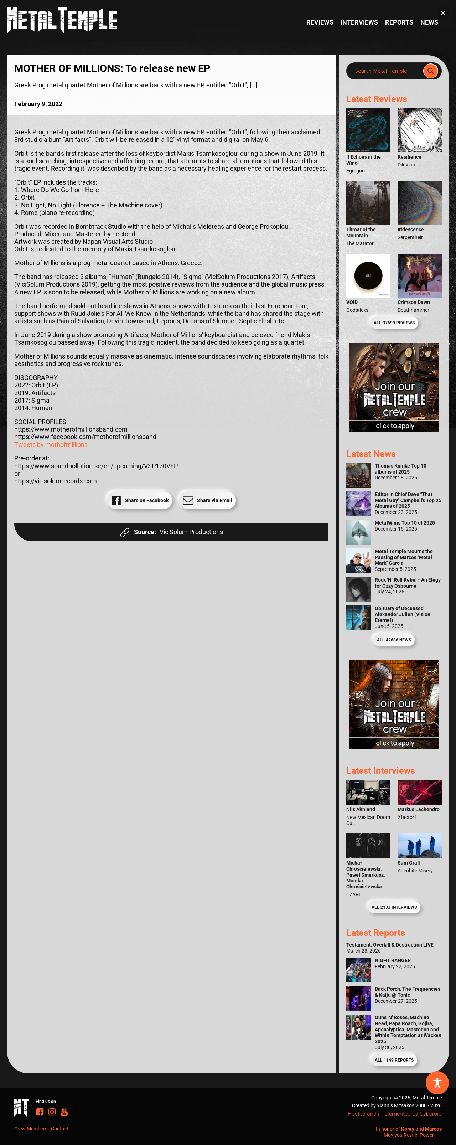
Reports (399, 22)
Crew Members (30, 1128)
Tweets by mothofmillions (51, 444)
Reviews (319, 22)
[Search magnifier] (430, 70)
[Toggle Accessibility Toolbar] (437, 1083)
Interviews (359, 22)
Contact (60, 1128)
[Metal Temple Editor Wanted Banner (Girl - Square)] (394, 430)
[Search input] (387, 71)
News (429, 22)
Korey (407, 1129)
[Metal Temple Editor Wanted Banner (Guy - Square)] (394, 747)
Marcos (433, 1129)
